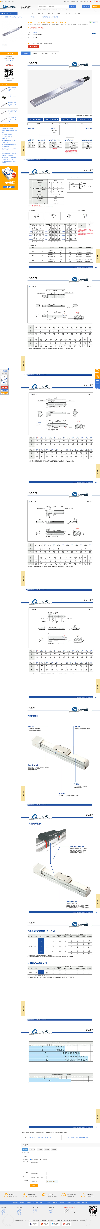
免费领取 (4, 387)
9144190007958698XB (79, 1220)
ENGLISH (86, 1)
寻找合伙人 (69, 1202)
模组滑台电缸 (21, 17)
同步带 (59, 9)
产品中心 (31, 13)
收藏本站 (3, 1)
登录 (9, 1)
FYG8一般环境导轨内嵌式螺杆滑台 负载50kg (39, 1137)
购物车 (95, 6)
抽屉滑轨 (54, 9)
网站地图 (15, 1202)
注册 (13, 1)
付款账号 (35, 1210)
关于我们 (77, 13)
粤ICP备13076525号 (63, 1220)
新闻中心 (68, 13)
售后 (45, 1159)
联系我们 (79, 1)
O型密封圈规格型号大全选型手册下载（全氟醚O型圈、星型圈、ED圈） (9, 150)
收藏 (5, 45)
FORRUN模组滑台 (30, 17)
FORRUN (35, 32)
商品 (32, 1159)
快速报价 (86, 6)
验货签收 (51, 1212)
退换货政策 (19, 1212)
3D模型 (59, 13)
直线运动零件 (13, 17)
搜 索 (72, 6)
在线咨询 (33, 46)
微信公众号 (66, 1)
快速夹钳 (68, 9)
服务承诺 (19, 1210)
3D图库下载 (94, 22)
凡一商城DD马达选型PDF (7, 128)
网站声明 (62, 1202)
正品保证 (3, 1214)
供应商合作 (77, 1202)
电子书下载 (4, 390)
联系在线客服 (9, 60)
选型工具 (42, 1202)
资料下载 (50, 13)
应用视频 (48, 1202)
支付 (36, 1159)
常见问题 (19, 1214)
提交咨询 (34, 1185)
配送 (41, 1159)
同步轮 (63, 9)
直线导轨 (46, 9)
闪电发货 (3, 1210)
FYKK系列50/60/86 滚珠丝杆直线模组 (78, 1137)
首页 (23, 13)
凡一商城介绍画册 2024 (7, 134)
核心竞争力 (3, 1212)
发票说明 (35, 1212)
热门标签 (84, 1202)
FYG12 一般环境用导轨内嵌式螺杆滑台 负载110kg (49, 17)
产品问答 (35, 1202)
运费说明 (51, 1210)
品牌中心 (40, 13)
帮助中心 (73, 1)
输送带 (50, 9)
